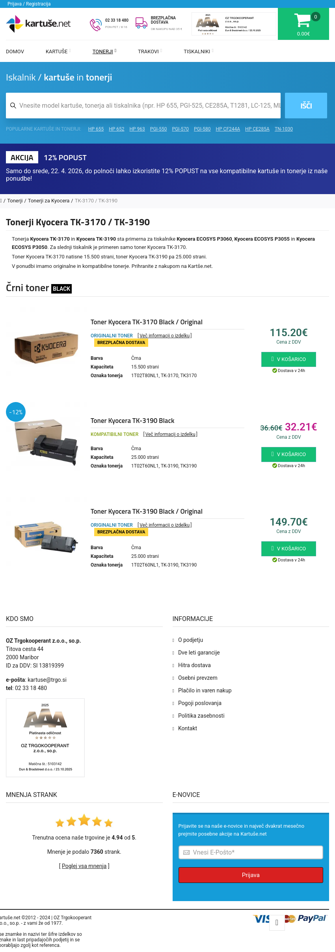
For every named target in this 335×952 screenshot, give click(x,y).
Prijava (251, 875)
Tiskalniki (199, 51)
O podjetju (190, 640)
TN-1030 (284, 129)
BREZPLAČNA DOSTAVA (163, 20)
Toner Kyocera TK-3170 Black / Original (147, 322)
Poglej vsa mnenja (84, 866)
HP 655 (96, 129)
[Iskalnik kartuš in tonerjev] (143, 105)
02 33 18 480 (116, 20)
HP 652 (116, 129)
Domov (15, 51)
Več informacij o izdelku (165, 336)
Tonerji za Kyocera (49, 201)
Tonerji (104, 51)
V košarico (289, 359)
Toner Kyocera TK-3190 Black (132, 420)
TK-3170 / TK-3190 (96, 201)
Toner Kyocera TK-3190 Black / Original (147, 511)
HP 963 (137, 129)
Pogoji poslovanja (199, 703)
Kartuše (58, 51)
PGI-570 (180, 129)
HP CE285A (257, 129)
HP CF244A (228, 129)
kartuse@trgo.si (47, 680)
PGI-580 (202, 129)
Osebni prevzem (198, 678)
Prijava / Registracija (29, 4)
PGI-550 (158, 129)
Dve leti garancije (199, 652)
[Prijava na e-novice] (251, 852)
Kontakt (187, 728)
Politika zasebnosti (201, 716)
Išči (306, 105)
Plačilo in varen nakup (205, 690)
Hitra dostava (194, 665)
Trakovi (150, 51)
